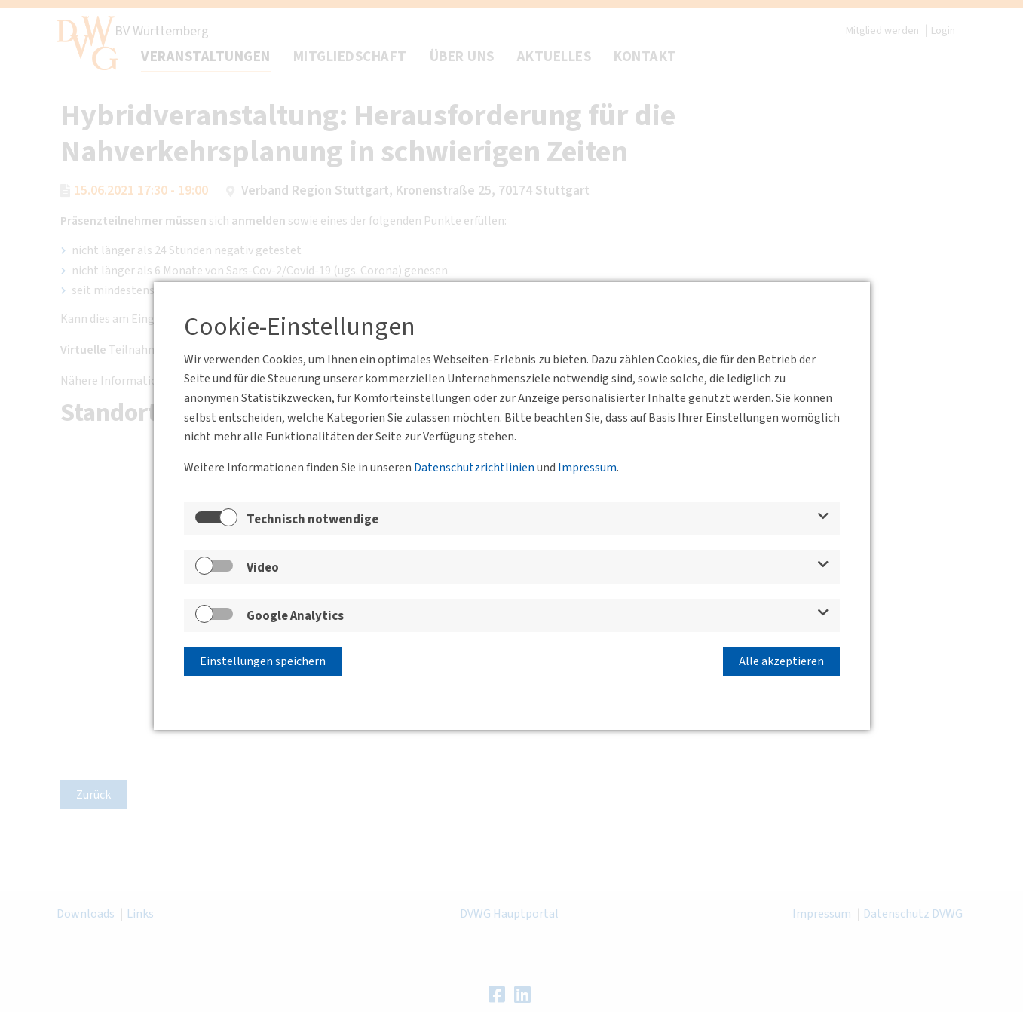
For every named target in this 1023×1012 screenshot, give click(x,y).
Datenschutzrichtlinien (474, 467)
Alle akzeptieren (781, 661)
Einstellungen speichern (263, 661)
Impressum (587, 467)
